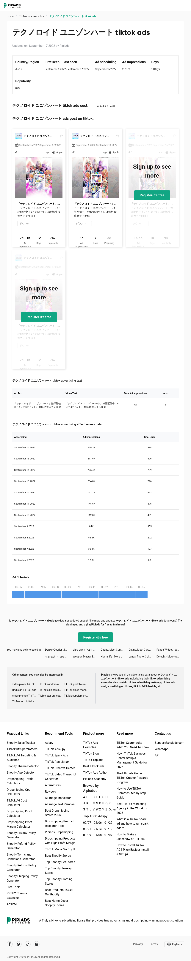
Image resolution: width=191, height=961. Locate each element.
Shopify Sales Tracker (21, 743)
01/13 (97, 829)
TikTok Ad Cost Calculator (17, 803)
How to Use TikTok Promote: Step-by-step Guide (131, 793)
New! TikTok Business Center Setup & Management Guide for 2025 (132, 760)
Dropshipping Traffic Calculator (20, 781)
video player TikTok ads (25, 684)
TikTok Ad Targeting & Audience (21, 758)
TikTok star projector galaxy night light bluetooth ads (51, 695)
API (157, 755)
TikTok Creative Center (60, 768)
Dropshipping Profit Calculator (19, 814)
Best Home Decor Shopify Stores (56, 903)
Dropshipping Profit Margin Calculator (19, 824)
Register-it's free (152, 195)
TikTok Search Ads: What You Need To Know (133, 745)
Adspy (49, 743)
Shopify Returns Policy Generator (21, 868)
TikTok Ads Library (57, 762)
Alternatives (53, 785)
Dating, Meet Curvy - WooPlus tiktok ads (115, 649)
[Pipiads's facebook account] (10, 944)
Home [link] (10, 16)
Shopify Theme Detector (23, 766)
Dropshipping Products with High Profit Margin (60, 841)
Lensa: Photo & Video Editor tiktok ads (142, 656)
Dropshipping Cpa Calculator (18, 792)
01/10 (107, 829)
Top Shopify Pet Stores (60, 862)
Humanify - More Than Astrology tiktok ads (115, 656)
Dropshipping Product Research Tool (59, 824)
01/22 (107, 822)
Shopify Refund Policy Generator (21, 846)
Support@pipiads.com (169, 743)
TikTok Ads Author (95, 772)
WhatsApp (162, 749)
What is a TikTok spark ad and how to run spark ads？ (132, 823)
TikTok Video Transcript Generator (60, 777)
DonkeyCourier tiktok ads (59, 649)
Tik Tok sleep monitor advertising (77, 689)
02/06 (97, 822)
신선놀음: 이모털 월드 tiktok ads (59, 656)
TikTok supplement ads (77, 695)
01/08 (97, 835)
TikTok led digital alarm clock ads (25, 701)
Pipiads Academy (94, 779)
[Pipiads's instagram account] (37, 944)
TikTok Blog (91, 753)
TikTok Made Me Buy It (60, 849)
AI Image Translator (58, 798)
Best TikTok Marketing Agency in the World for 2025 (132, 808)
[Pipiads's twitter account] (19, 944)
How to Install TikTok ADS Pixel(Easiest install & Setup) (133, 849)
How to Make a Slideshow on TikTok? (131, 837)
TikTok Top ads (93, 760)
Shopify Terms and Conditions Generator (21, 857)
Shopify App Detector (21, 772)
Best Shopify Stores (58, 855)
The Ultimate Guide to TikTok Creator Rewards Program (132, 778)
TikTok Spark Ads (56, 755)
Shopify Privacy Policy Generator (21, 835)
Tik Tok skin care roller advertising (51, 689)
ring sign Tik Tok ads (24, 689)
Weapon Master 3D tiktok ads (87, 656)
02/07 (86, 822)
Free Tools (14, 887)
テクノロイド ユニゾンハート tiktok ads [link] (72, 16)
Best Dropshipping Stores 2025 (57, 813)
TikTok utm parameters (22, 749)
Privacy (138, 944)
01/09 (86, 835)
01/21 (86, 829)
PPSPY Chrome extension (17, 896)
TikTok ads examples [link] (31, 16)
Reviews (50, 791)
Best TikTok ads (93, 766)
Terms (153, 944)
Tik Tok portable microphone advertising (77, 684)
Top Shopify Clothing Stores (58, 881)
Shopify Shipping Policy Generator (22, 878)
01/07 (107, 835)
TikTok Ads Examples (90, 745)
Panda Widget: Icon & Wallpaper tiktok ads (170, 649)
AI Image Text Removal (60, 804)
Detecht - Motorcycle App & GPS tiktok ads (170, 656)
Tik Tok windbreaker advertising (51, 684)
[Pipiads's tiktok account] (28, 944)
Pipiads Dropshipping (59, 832)
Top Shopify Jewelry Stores (58, 871)
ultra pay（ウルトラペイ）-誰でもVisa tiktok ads (87, 649)
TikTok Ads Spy (55, 749)
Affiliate (12, 904)
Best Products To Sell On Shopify (59, 892)
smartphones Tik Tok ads (25, 695)
